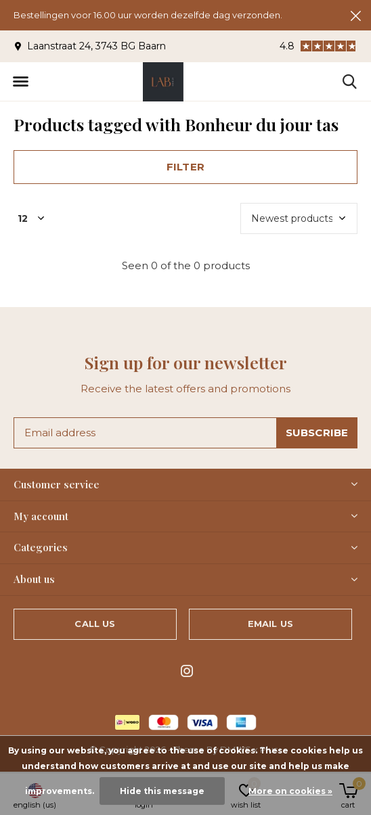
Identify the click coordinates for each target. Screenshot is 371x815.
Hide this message (162, 791)
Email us (270, 623)
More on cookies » (290, 791)
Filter (185, 166)
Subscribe (317, 432)
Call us (94, 623)
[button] (20, 81)
